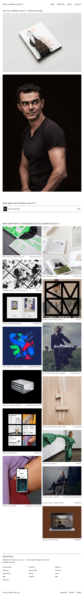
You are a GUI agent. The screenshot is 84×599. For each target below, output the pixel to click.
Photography (29, 405)
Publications (77, 276)
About (69, 4)
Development (28, 506)
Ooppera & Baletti (18, 11)
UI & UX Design (37, 506)
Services (60, 4)
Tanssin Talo (6, 453)
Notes (71, 592)
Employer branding (76, 497)
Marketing (38, 290)
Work (53, 4)
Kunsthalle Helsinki (9, 290)
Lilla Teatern (46, 373)
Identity (39, 256)
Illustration (31, 366)
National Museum (47, 319)
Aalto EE (5, 323)
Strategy (73, 373)
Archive (6, 11)
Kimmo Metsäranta (48, 276)
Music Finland (7, 256)
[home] (13, 4)
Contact (78, 4)
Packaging (33, 256)
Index (79, 592)
